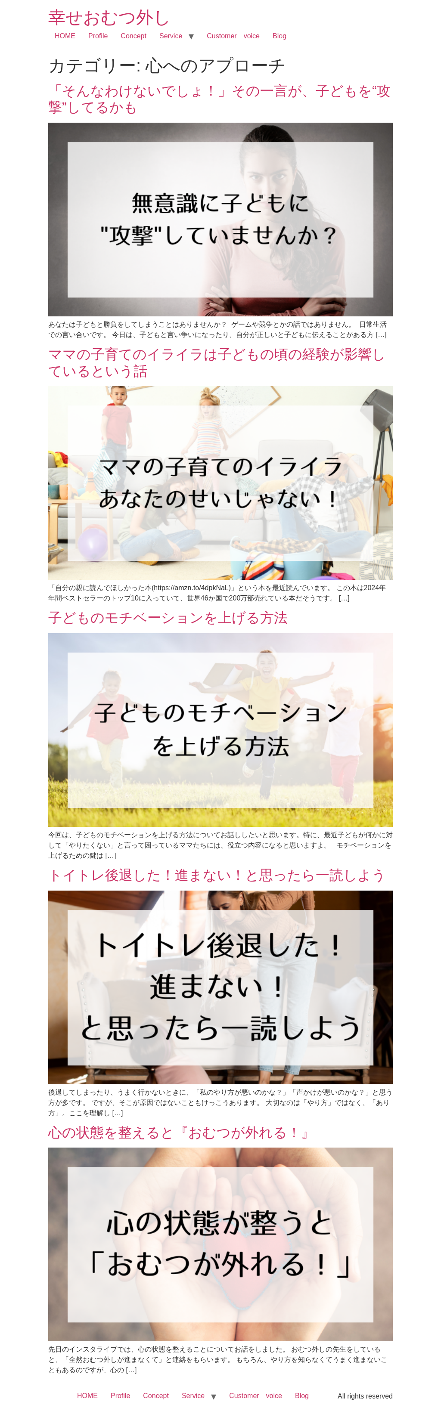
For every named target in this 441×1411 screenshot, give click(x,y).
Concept (133, 36)
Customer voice (233, 36)
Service (170, 36)
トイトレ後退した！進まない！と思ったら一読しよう (217, 875)
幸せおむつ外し (109, 17)
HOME (65, 36)
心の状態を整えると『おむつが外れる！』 (181, 1132)
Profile (98, 36)
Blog (279, 36)
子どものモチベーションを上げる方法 (168, 617)
